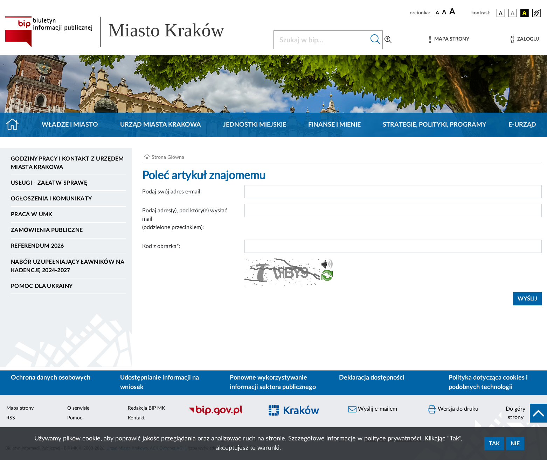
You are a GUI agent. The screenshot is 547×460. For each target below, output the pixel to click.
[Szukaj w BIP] (321, 39)
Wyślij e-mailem (372, 409)
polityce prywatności (392, 439)
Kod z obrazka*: (161, 246)
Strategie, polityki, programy (434, 125)
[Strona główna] (15, 124)
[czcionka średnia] (444, 12)
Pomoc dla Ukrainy (41, 286)
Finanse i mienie (334, 125)
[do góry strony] (524, 413)
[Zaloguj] (525, 39)
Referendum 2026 (37, 246)
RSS (10, 418)
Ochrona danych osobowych (50, 378)
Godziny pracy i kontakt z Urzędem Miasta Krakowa (67, 163)
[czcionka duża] (459, 12)
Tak (494, 443)
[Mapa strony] (449, 39)
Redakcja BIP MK (146, 408)
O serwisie (78, 408)
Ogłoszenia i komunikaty (51, 198)
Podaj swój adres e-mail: (172, 191)
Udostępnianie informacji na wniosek (159, 382)
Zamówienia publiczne (47, 230)
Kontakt (136, 418)
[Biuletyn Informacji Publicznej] (222, 414)
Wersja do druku (453, 409)
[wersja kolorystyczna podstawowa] (501, 13)
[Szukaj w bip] (375, 39)
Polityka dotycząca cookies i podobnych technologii (488, 382)
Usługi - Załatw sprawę (49, 183)
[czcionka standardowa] (437, 12)
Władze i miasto (70, 125)
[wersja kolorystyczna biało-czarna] (512, 13)
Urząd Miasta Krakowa (160, 125)
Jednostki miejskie (254, 125)
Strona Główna (168, 157)
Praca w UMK (32, 214)
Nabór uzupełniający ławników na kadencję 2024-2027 (67, 266)
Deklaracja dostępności (371, 378)
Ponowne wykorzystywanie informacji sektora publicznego (273, 382)
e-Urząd (522, 125)
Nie (515, 443)
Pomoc (74, 418)
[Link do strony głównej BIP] (124, 31)
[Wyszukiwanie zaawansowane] (388, 39)
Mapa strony (20, 408)
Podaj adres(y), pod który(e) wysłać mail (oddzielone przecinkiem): (184, 219)
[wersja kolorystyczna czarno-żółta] (524, 13)
